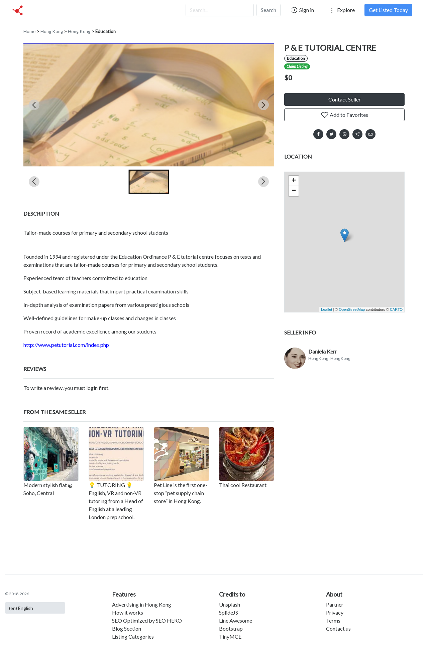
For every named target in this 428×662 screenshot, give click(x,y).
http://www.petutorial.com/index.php (66, 345)
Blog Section (126, 628)
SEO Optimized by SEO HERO (147, 620)
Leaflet (326, 309)
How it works (127, 612)
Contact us (338, 628)
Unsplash (229, 604)
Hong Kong (51, 31)
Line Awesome (235, 620)
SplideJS (228, 612)
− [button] (294, 191)
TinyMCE (230, 636)
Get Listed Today (388, 10)
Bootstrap (231, 628)
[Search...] (220, 10)
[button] (149, 182)
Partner (334, 604)
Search (268, 10)
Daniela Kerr (322, 351)
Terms (333, 620)
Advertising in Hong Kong (141, 604)
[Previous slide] (34, 104)
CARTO (396, 309)
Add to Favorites (344, 115)
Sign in (302, 10)
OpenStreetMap (352, 309)
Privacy (334, 612)
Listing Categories (133, 636)
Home (29, 31)
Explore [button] (341, 10)
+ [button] (294, 181)
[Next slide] (263, 104)
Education (105, 31)
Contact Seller (344, 99)
